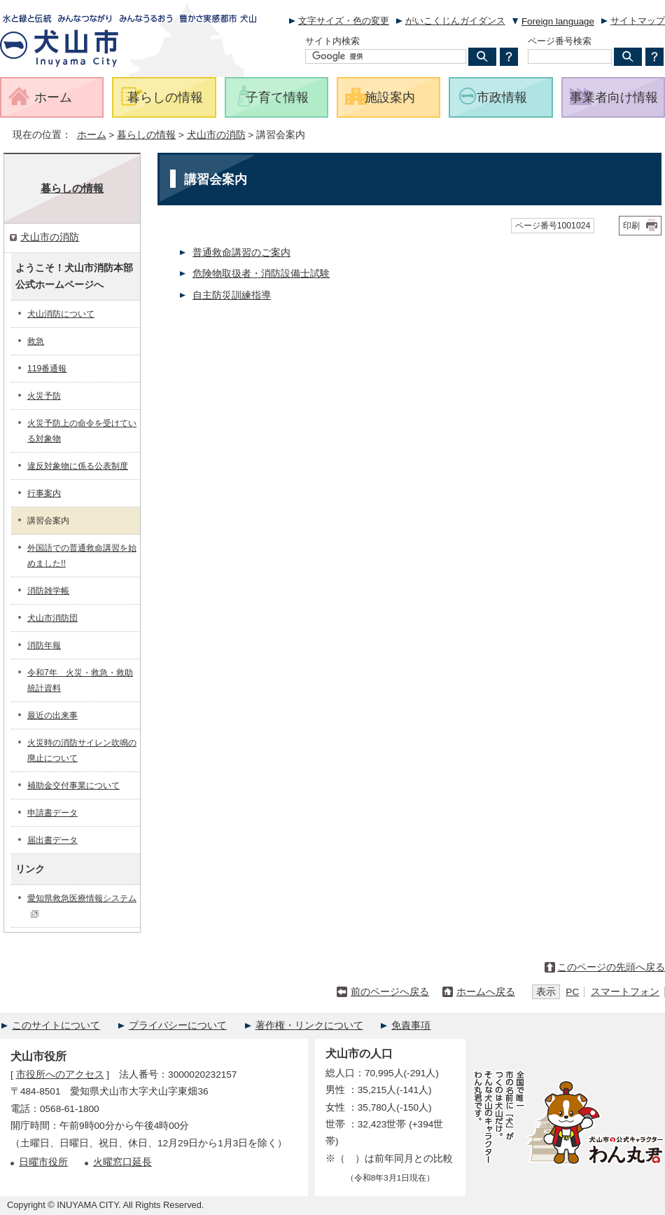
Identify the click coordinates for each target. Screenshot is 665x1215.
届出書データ (52, 840)
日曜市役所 (43, 1162)
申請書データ (52, 813)
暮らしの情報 (146, 135)
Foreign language (558, 21)
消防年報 (44, 645)
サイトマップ (637, 20)
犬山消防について (60, 314)
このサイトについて (56, 1025)
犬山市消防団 (52, 618)
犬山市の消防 (216, 135)
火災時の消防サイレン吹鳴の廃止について (81, 750)
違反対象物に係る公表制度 (77, 466)
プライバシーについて (178, 1025)
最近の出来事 (52, 715)
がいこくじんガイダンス (455, 20)
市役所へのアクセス (60, 1074)
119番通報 (46, 368)
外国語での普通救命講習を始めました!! (81, 555)
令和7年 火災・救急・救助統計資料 (80, 680)
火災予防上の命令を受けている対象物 (81, 431)
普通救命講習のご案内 (241, 252)
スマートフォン (625, 992)
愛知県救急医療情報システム (81, 905)
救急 (35, 341)
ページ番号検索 (560, 41)
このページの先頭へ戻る (611, 967)
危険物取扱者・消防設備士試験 (261, 273)
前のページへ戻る (390, 992)
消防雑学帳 (48, 591)
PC (572, 992)
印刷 (631, 226)
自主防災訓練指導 (231, 295)
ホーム (91, 135)
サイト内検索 (332, 41)
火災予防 (44, 396)
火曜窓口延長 (122, 1162)
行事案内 (44, 493)
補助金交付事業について (73, 785)
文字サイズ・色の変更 (343, 20)
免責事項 (410, 1025)
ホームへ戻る (485, 992)
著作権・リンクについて (309, 1025)
